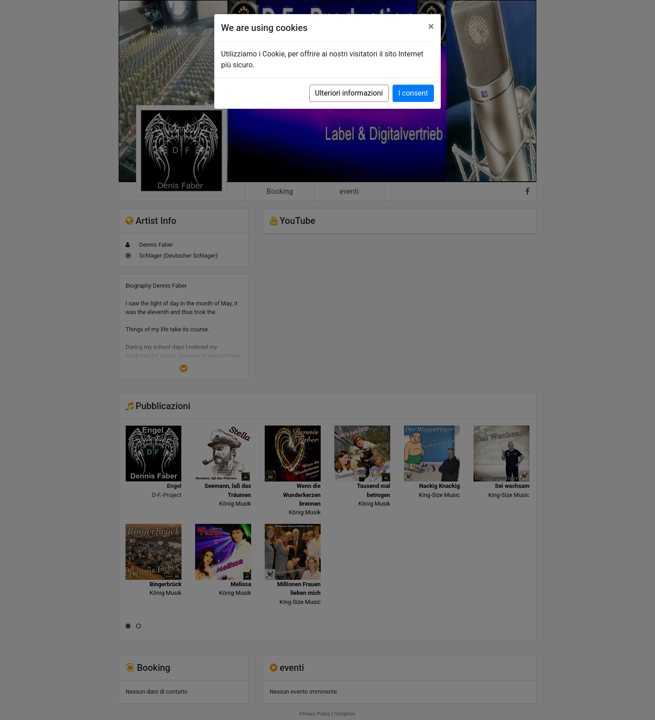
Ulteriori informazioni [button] (349, 93)
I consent (413, 93)
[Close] (431, 26)
